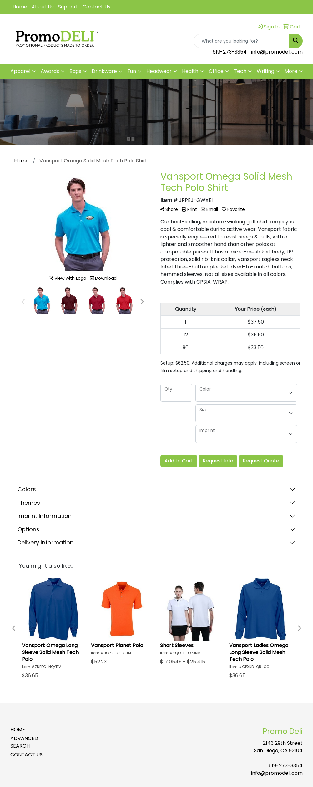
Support (68, 6)
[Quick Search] (242, 41)
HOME (17, 729)
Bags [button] (75, 71)
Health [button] (190, 71)
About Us (43, 6)
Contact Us (96, 6)
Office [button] (216, 71)
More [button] (291, 71)
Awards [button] (50, 71)
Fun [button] (131, 71)
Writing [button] (265, 71)
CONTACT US (26, 754)
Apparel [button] (20, 71)
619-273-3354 (230, 51)
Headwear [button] (159, 71)
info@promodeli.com (277, 51)
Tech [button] (240, 71)
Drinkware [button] (104, 71)
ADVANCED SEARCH (24, 742)
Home (20, 6)
